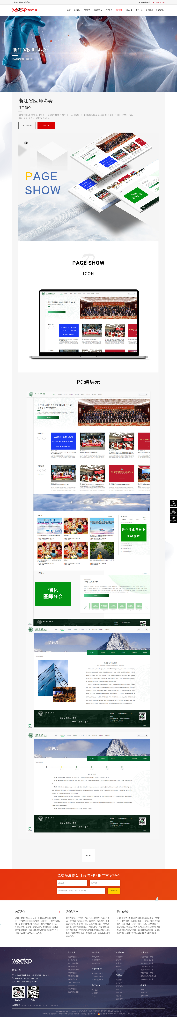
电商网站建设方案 (146, 966)
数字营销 (119, 963)
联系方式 (143, 989)
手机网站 (119, 957)
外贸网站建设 (72, 989)
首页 (69, 10)
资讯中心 (139, 10)
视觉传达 (119, 966)
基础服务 (119, 970)
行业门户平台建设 (74, 982)
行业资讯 (119, 986)
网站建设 (77, 10)
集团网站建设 (72, 957)
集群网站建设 (72, 979)
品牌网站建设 (72, 986)
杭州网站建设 (26, 1005)
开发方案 (119, 992)
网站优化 (119, 996)
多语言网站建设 (73, 992)
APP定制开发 (96, 957)
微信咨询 (173, 503)
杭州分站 (46, 1005)
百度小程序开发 (97, 976)
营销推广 (119, 999)
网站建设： (124, 1014)
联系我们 (159, 10)
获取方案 (46, 126)
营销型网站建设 (73, 976)
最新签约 (119, 980)
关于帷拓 (149, 10)
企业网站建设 (72, 960)
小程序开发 (98, 10)
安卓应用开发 (97, 960)
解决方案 (129, 10)
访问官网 (27, 126)
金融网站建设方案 (146, 979)
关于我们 (95, 990)
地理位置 (143, 992)
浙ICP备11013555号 (114, 1011)
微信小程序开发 (97, 973)
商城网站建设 (72, 973)
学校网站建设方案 (146, 973)
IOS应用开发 (96, 963)
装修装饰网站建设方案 (148, 976)
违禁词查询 (144, 996)
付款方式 (95, 996)
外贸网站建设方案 (146, 970)
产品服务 (109, 10)
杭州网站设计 (37, 1005)
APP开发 (87, 10)
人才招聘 (95, 993)
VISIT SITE (88, 856)
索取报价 (173, 519)
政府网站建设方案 (146, 963)
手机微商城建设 (73, 970)
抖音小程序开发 (97, 980)
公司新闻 (119, 983)
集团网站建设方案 (146, 957)
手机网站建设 (72, 966)
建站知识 (119, 989)
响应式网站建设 (73, 963)
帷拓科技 (131, 1014)
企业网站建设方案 (146, 960)
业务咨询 (173, 511)
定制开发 (119, 960)
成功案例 (119, 10)
